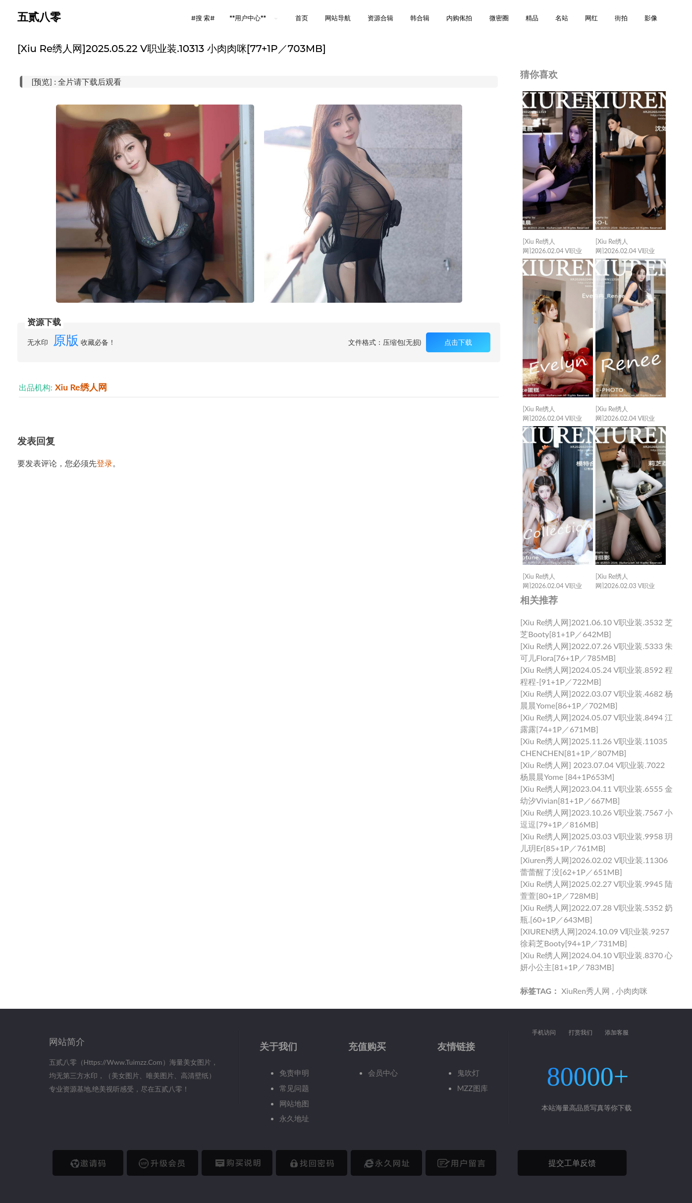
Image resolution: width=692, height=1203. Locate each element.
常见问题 (294, 1088)
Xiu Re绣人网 (81, 387)
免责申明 (294, 1072)
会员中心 (383, 1072)
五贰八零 (39, 17)
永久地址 (294, 1118)
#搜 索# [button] (203, 18)
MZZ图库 (472, 1088)
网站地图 (294, 1103)
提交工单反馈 (572, 1162)
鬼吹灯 (468, 1072)
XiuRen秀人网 (585, 990)
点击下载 (458, 342)
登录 (104, 463)
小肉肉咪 (631, 990)
